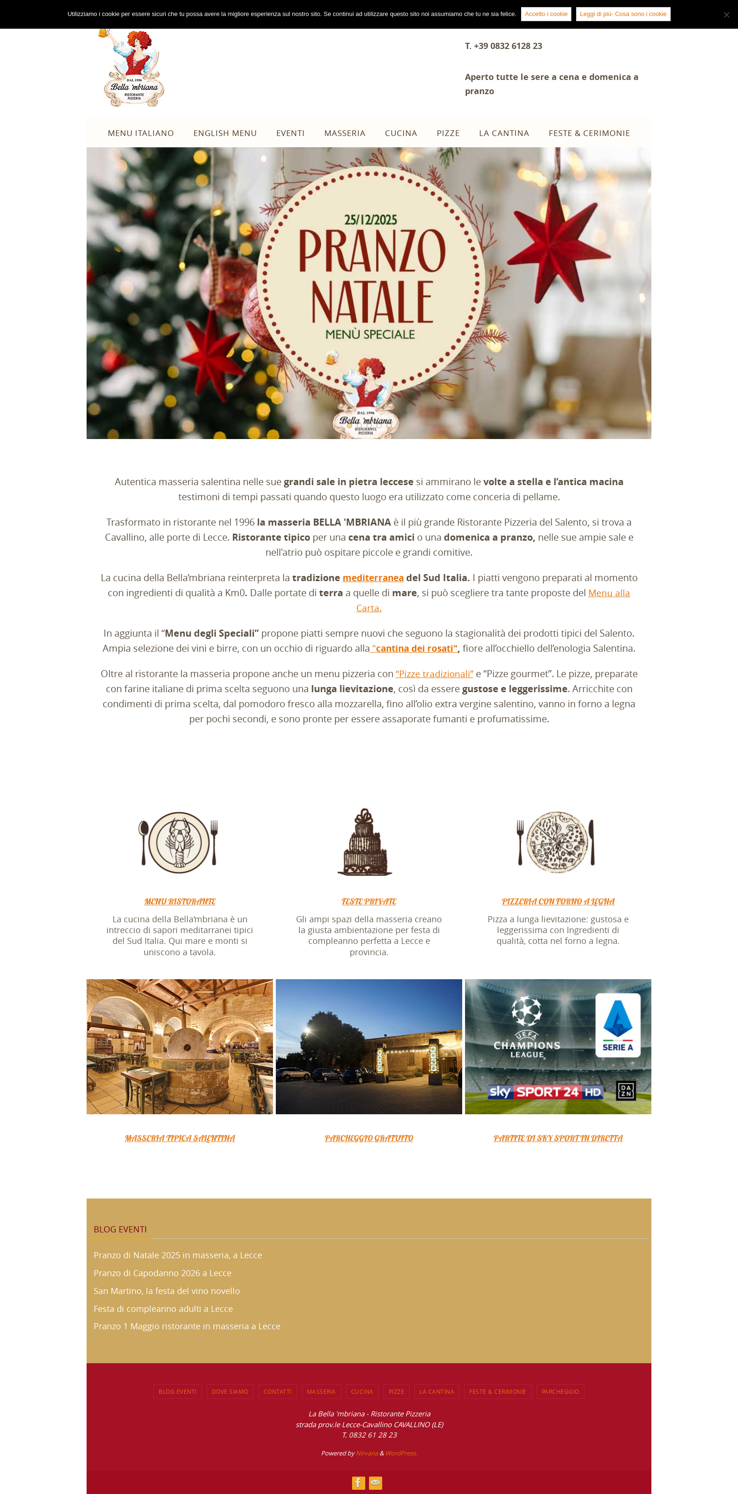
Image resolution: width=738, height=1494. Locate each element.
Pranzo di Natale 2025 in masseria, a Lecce (178, 1255)
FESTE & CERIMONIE (498, 1391)
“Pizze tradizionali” (434, 673)
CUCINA (362, 1391)
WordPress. (401, 1452)
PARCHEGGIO (560, 1391)
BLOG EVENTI (178, 1391)
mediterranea (373, 577)
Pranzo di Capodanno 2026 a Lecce (163, 1272)
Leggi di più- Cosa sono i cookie (623, 13)
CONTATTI (278, 1391)
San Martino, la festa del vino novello (167, 1290)
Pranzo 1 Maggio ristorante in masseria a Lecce (187, 1326)
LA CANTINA (436, 1391)
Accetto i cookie (546, 13)
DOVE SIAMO (230, 1391)
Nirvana (367, 1452)
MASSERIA (321, 1391)
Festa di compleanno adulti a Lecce (163, 1308)
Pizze (397, 1391)
